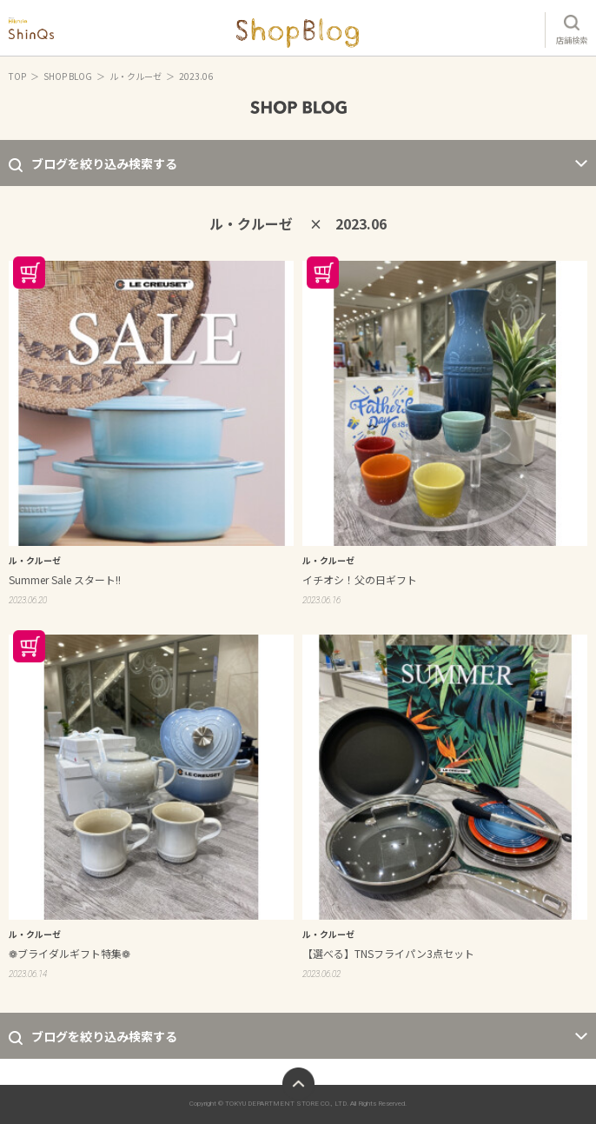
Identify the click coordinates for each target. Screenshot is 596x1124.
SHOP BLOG (67, 76)
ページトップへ (298, 1083)
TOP (17, 76)
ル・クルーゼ (135, 76)
